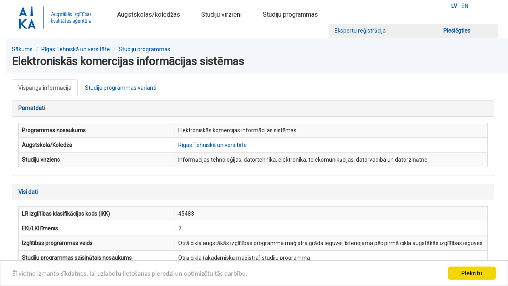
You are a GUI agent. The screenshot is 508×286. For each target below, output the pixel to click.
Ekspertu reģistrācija (360, 30)
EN (465, 6)
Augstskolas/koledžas (148, 14)
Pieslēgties (456, 30)
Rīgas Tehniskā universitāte (75, 49)
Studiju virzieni (221, 14)
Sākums (22, 49)
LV (454, 6)
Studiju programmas (290, 14)
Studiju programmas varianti (120, 88)
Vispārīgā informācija (44, 88)
